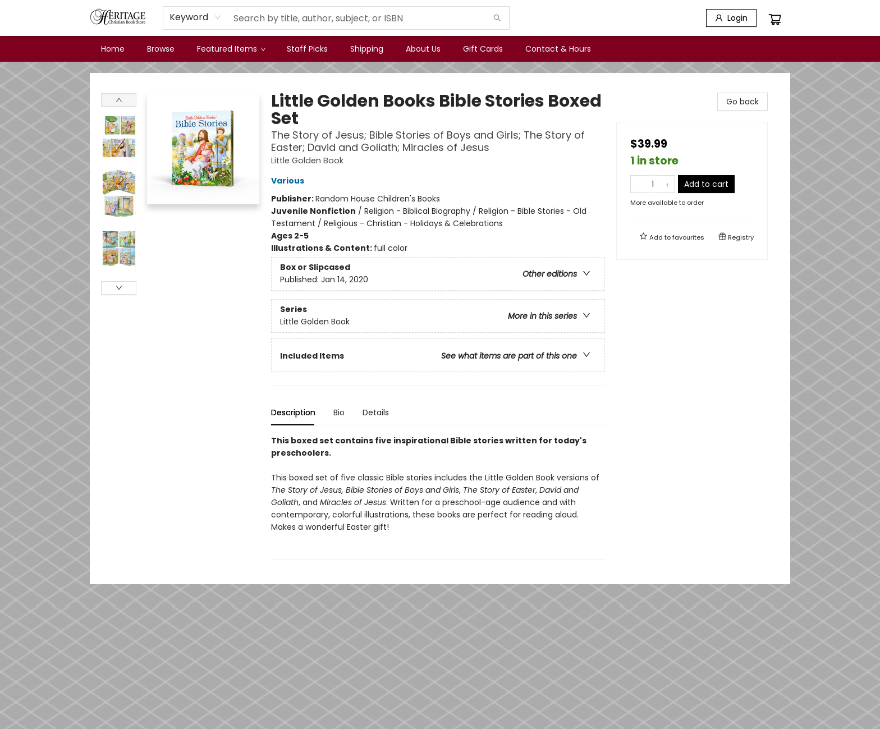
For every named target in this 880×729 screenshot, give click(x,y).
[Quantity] (653, 184)
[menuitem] (113, 49)
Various (289, 180)
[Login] (731, 18)
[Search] (497, 18)
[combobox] (195, 17)
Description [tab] (293, 412)
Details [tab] (376, 412)
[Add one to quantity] (668, 184)
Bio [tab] (339, 412)
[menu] (440, 49)
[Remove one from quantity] (638, 184)
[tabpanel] (438, 497)
